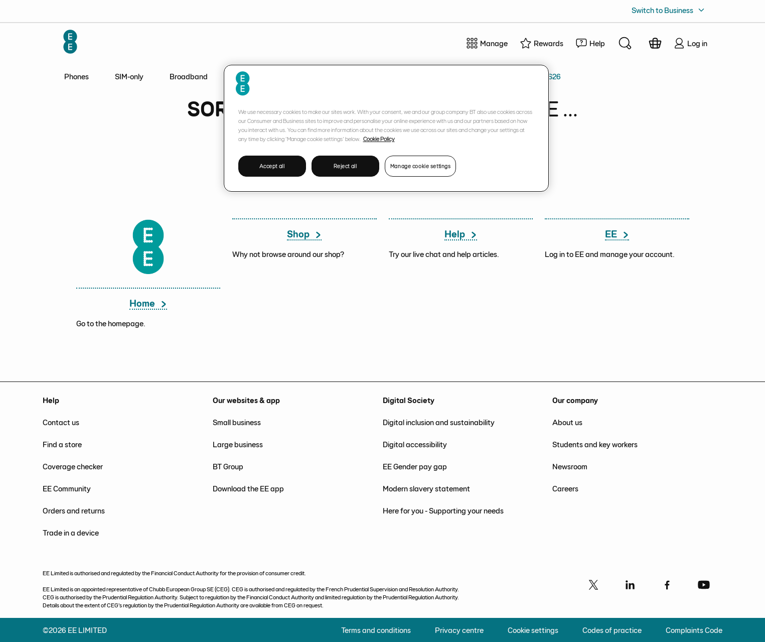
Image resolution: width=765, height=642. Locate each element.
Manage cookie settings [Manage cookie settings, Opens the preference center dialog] (420, 166)
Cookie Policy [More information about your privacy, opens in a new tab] (379, 138)
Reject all (345, 166)
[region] (386, 128)
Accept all (272, 166)
